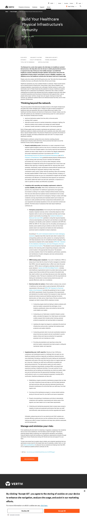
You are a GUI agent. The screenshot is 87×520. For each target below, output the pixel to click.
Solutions (34, 7)
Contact (71, 3)
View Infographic (29, 459)
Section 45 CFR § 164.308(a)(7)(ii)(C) (48, 268)
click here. (44, 505)
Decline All (25, 511)
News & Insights (13, 11)
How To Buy (71, 6)
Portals (59, 3)
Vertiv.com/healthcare (29, 445)
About (48, 7)
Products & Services (24, 7)
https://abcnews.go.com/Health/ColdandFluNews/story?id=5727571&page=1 (41, 452)
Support (42, 7)
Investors (66, 3)
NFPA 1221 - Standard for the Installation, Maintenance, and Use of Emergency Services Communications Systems (47, 244)
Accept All (62, 511)
